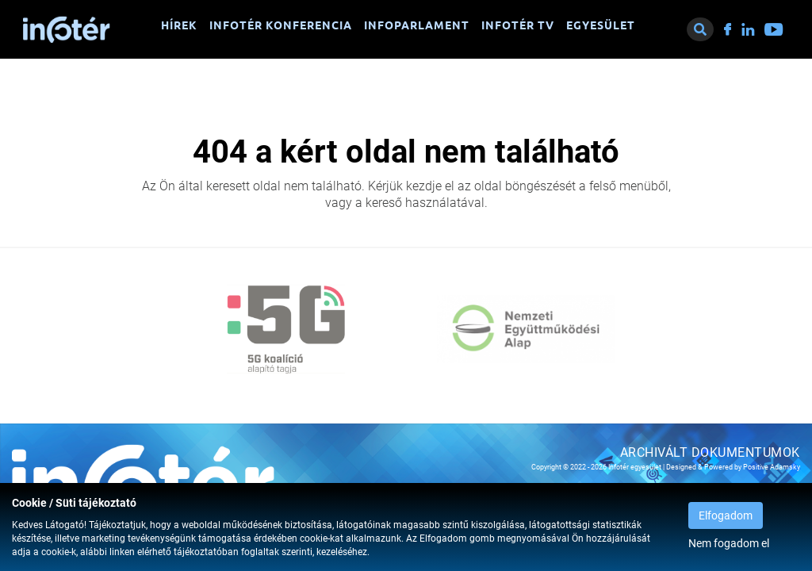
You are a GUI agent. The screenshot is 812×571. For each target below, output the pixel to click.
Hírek (179, 25)
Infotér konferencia (280, 25)
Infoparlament (416, 25)
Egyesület (600, 25)
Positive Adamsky (771, 467)
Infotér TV (517, 25)
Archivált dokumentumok (710, 452)
